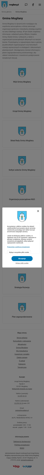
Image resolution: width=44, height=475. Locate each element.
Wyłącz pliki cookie (22, 263)
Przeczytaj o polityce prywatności (18, 247)
